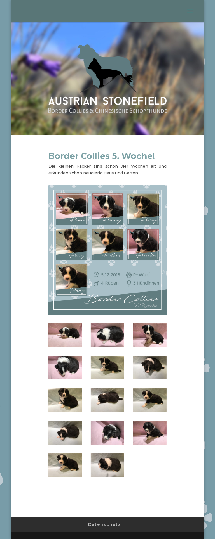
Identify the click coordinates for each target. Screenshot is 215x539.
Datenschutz (104, 524)
